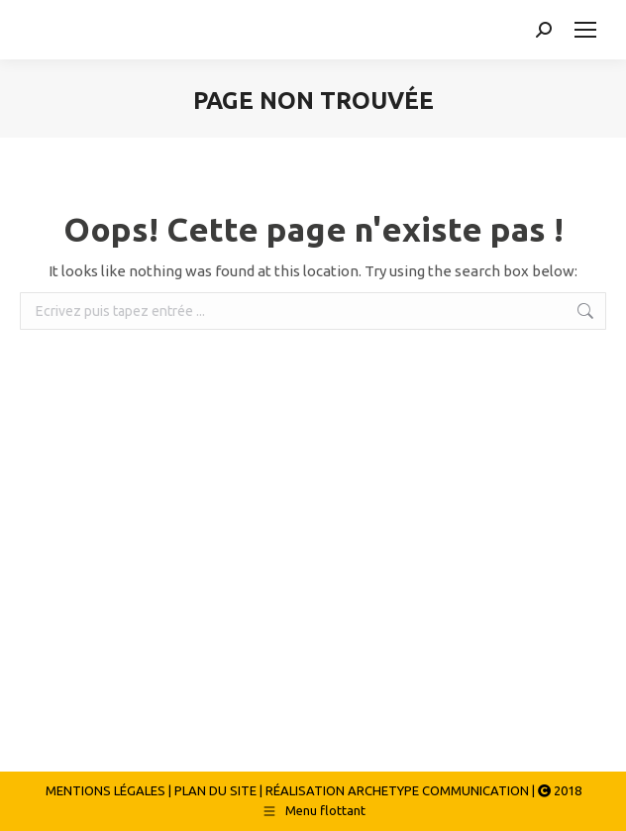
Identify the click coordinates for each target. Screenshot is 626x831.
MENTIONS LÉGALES (105, 790)
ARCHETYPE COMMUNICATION (438, 790)
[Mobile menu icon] (585, 30)
